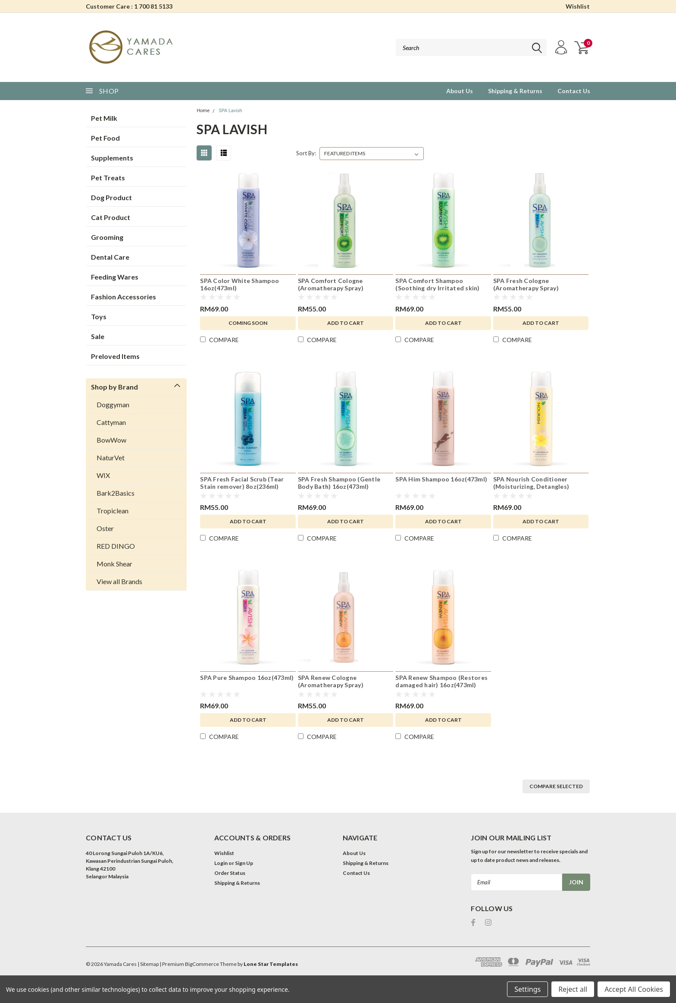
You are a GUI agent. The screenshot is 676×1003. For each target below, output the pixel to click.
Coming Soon (247, 323)
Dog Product (111, 197)
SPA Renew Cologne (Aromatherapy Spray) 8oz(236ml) (330, 685)
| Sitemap (148, 964)
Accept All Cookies (633, 989)
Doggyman (113, 404)
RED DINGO (116, 546)
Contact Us (573, 90)
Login (221, 863)
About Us (459, 90)
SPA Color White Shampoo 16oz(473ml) (239, 284)
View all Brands (119, 581)
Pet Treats (108, 177)
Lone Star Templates (271, 964)
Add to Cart (345, 323)
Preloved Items (115, 356)
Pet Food (105, 138)
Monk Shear (114, 564)
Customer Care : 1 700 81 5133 (129, 6)
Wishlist (578, 6)
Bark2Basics (116, 493)
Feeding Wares (114, 277)
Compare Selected (556, 786)
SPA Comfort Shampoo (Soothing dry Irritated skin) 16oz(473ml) (437, 288)
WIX (103, 475)
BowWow (111, 440)
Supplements (112, 158)
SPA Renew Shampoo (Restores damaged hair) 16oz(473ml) (441, 681)
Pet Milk (104, 118)
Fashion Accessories (123, 296)
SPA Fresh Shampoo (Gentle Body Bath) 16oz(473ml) (339, 482)
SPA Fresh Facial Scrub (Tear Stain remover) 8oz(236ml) (242, 482)
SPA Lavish (230, 110)
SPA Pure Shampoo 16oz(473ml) (247, 677)
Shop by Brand (114, 387)
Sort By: (306, 153)
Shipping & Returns (515, 90)
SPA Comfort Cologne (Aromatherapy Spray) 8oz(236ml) (330, 288)
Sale (97, 336)
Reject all (572, 989)
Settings (527, 989)
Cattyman (111, 422)
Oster (105, 528)
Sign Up (244, 863)
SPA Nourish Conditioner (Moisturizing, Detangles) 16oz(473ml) (531, 486)
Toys (98, 316)
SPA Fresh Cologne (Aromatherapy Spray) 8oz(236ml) (526, 288)
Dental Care (110, 257)
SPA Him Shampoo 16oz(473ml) (441, 479)
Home (203, 110)
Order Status (229, 873)
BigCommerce (202, 964)
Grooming (107, 237)
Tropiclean (112, 510)
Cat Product (110, 217)
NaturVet (111, 457)
